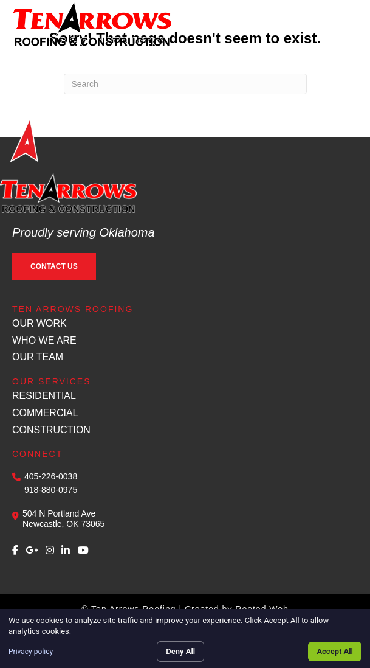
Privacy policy (31, 651)
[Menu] (344, 23)
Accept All (335, 651)
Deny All (180, 651)
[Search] (185, 84)
